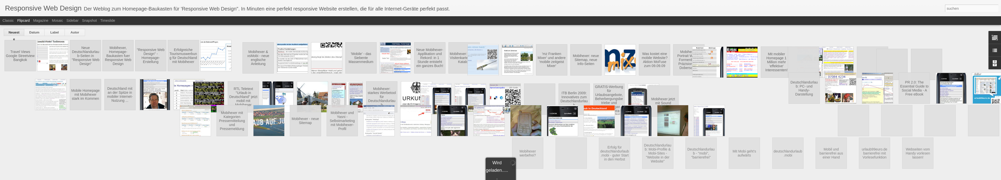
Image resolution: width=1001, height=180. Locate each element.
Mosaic (57, 20)
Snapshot (89, 20)
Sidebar (73, 20)
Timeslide (107, 20)
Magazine (41, 20)
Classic (8, 20)
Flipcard (23, 20)
